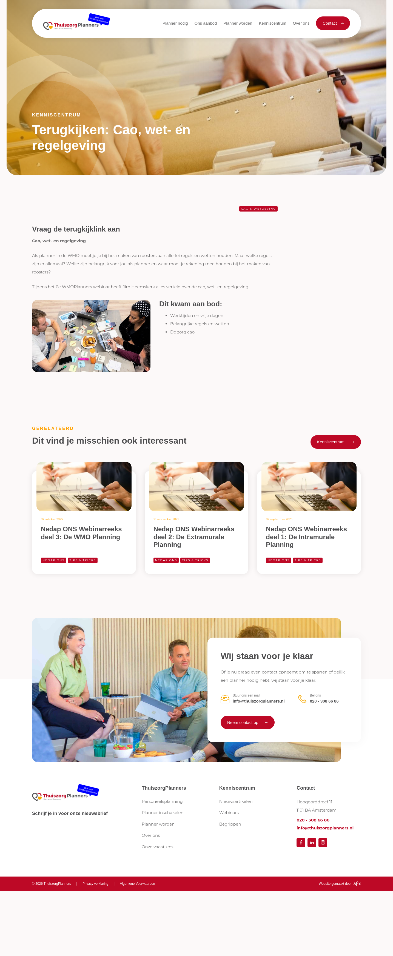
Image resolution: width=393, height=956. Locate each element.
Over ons (151, 835)
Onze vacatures (157, 846)
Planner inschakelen (163, 812)
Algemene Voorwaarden (137, 884)
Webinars (229, 812)
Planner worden (158, 824)
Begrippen (230, 824)
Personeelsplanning (162, 801)
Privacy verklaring (95, 884)
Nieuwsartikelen (236, 801)
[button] (206, 23)
